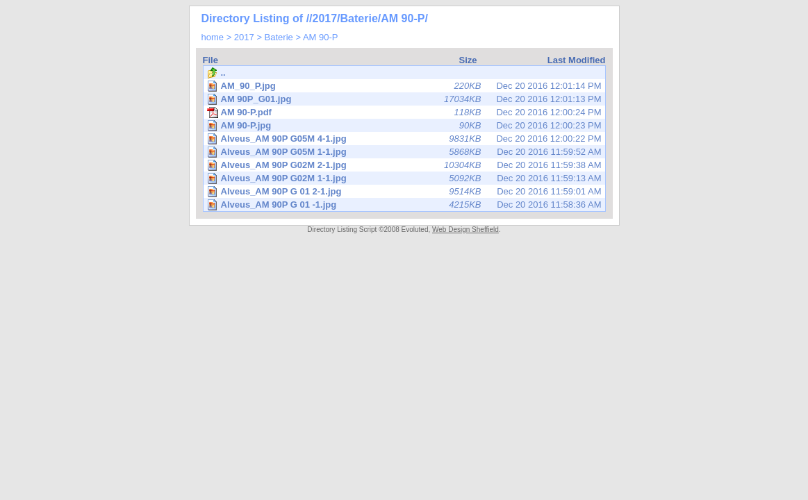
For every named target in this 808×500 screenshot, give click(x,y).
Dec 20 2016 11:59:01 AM (405, 191)
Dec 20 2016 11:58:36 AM (405, 204)
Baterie (279, 37)
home (212, 37)
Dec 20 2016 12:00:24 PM (404, 112)
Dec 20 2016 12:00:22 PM (405, 138)
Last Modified (576, 60)
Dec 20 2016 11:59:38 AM (405, 165)
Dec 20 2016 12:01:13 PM (405, 99)
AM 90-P (320, 37)
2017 (244, 37)
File (210, 60)
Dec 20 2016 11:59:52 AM (405, 151)
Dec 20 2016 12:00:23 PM (405, 125)
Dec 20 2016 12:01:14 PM (405, 85)
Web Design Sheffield (465, 229)
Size (468, 60)
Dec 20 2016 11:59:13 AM (405, 178)
